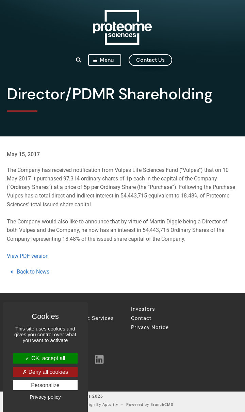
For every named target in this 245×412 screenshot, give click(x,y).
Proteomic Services (88, 318)
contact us (150, 59)
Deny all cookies (45, 372)
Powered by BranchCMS (150, 405)
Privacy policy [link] (45, 397)
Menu (103, 59)
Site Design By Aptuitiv (95, 405)
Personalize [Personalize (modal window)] (45, 385)
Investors (143, 309)
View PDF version (28, 256)
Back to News (29, 271)
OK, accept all (45, 358)
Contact (141, 318)
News (70, 327)
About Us (75, 309)
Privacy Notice (150, 327)
